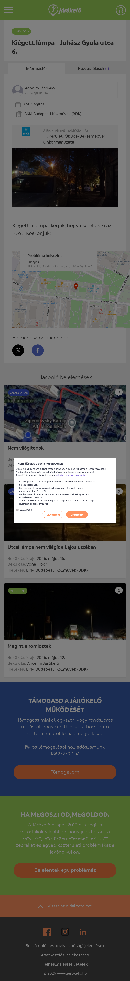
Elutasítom (53, 514)
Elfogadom (76, 514)
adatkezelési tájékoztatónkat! (71, 475)
